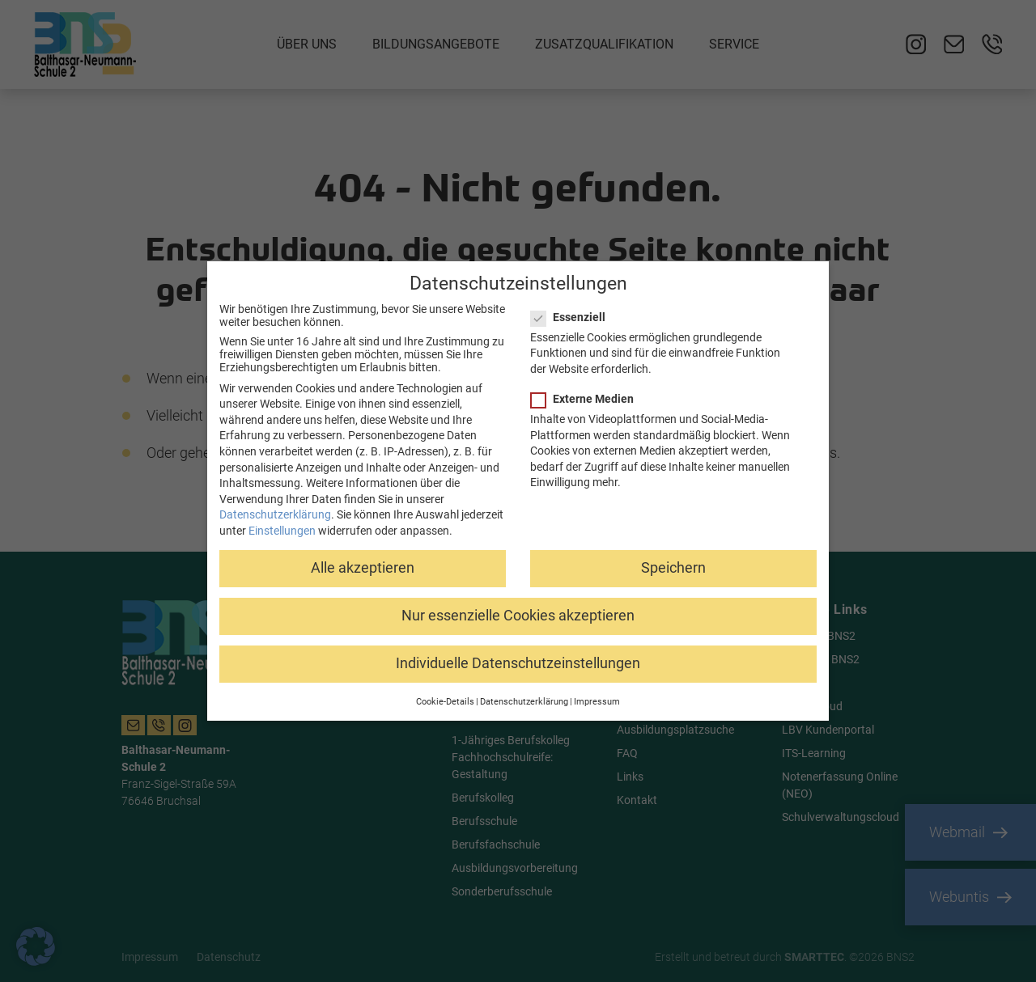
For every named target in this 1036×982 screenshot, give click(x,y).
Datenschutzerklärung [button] (524, 701)
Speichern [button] (673, 567)
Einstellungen (282, 529)
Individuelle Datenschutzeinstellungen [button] (518, 663)
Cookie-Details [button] (445, 701)
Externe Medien (587, 398)
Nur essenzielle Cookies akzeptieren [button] (518, 615)
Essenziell (573, 316)
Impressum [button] (597, 701)
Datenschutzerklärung (275, 514)
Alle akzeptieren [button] (362, 567)
